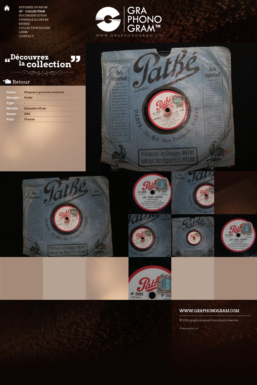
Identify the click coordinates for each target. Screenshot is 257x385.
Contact (26, 36)
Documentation (33, 15)
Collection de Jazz (34, 28)
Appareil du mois (33, 7)
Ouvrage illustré (34, 19)
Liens (23, 32)
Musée (24, 24)
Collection (32, 11)
